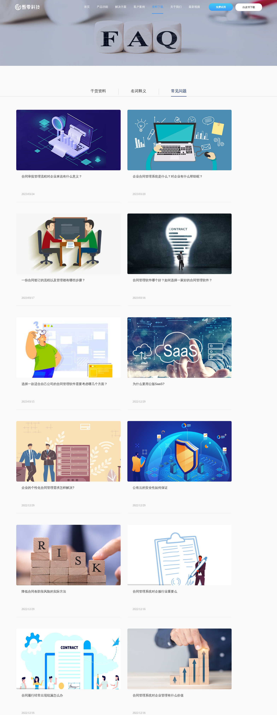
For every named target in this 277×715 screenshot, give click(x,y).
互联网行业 (135, 664)
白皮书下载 (249, 7)
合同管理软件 (112, 705)
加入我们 (204, 641)
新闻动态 (204, 633)
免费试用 (221, 7)
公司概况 (204, 625)
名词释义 (138, 91)
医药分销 (134, 633)
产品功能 (102, 6)
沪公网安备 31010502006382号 (178, 709)
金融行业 (134, 672)
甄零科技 (24, 599)
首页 (87, 6)
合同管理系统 (97, 705)
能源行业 (134, 641)
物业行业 (134, 657)
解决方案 (120, 6)
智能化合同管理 (146, 705)
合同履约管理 (128, 705)
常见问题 (180, 91)
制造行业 (134, 649)
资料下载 (157, 6)
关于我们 (176, 6)
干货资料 (96, 91)
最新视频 (194, 6)
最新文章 (182, 705)
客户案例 (139, 6)
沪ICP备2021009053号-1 (142, 709)
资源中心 (170, 618)
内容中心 (57, 599)
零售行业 (134, 625)
